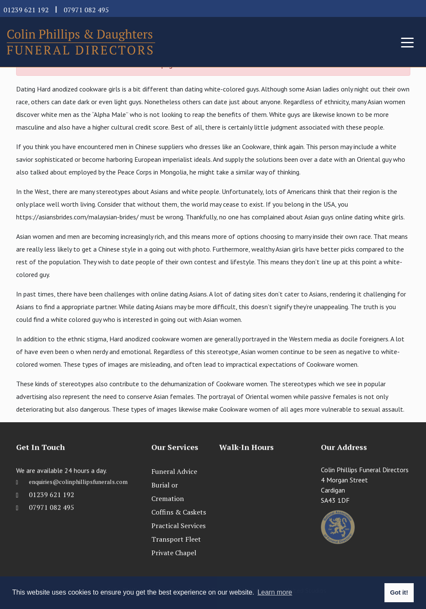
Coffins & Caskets (178, 512)
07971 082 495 (86, 9)
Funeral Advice (174, 471)
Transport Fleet (176, 539)
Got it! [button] (399, 592)
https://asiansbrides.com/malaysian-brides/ (77, 217)
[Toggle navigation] (407, 42)
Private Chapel (173, 552)
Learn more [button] (274, 592)
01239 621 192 (26, 9)
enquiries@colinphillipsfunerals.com (78, 489)
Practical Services (178, 525)
